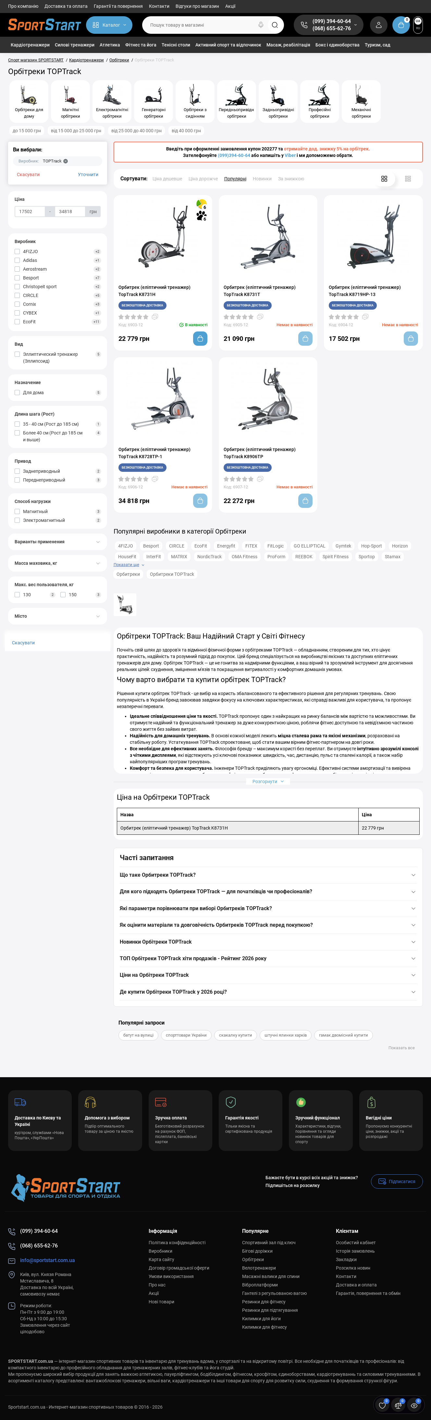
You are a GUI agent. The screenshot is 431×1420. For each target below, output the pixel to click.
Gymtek (343, 546)
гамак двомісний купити (343, 1035)
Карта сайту (161, 1259)
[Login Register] (379, 25)
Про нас (157, 1284)
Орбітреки (253, 1259)
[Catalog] (109, 25)
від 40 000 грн (186, 130)
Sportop (367, 556)
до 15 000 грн (27, 130)
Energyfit (226, 546)
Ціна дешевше (167, 178)
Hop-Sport (371, 546)
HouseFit (127, 556)
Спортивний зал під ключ (269, 1242)
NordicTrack (209, 556)
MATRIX (179, 556)
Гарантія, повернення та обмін (368, 1293)
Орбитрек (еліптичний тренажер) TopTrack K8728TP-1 (154, 453)
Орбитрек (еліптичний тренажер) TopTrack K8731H (154, 291)
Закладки (346, 1259)
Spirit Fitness (336, 556)
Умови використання (171, 1276)
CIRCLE (176, 546)
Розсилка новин (353, 1268)
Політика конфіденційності (177, 1242)
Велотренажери (259, 1268)
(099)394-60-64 (234, 155)
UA (418, 21)
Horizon (400, 546)
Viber (290, 155)
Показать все (401, 1047)
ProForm (276, 556)
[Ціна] (30, 211)
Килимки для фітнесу (264, 1327)
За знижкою (291, 178)
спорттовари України (186, 1035)
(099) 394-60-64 (332, 21)
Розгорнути (268, 781)
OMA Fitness (244, 556)
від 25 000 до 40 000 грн (136, 130)
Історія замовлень (355, 1251)
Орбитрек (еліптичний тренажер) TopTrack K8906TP (260, 453)
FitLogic (275, 546)
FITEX (251, 546)
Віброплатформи (260, 1284)
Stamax (392, 556)
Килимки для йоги (261, 1318)
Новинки (262, 178)
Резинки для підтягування (270, 1310)
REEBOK (304, 556)
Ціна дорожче (203, 178)
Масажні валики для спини (271, 1276)
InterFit (153, 556)
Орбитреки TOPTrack (172, 574)
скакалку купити (235, 1035)
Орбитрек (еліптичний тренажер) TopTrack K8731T (260, 291)
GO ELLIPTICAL (310, 546)
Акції (230, 6)
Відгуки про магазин (197, 6)
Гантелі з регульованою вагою (274, 1293)
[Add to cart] (200, 338)
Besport (151, 546)
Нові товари (161, 1301)
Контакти (159, 6)
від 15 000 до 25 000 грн (76, 130)
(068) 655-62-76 (332, 28)
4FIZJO (125, 546)
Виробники (160, 1251)
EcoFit (200, 546)
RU (418, 28)
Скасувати (28, 174)
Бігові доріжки (257, 1251)
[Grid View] (384, 179)
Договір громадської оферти (179, 1268)
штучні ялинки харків (286, 1035)
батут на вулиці (138, 1035)
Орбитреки (128, 574)
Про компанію (23, 6)
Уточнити (88, 174)
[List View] (408, 179)
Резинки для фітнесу (264, 1301)
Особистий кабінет (356, 1242)
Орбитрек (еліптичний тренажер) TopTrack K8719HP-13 (365, 291)
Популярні (235, 178)
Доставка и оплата (356, 1284)
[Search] (261, 25)
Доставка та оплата (66, 6)
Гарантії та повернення (118, 6)
